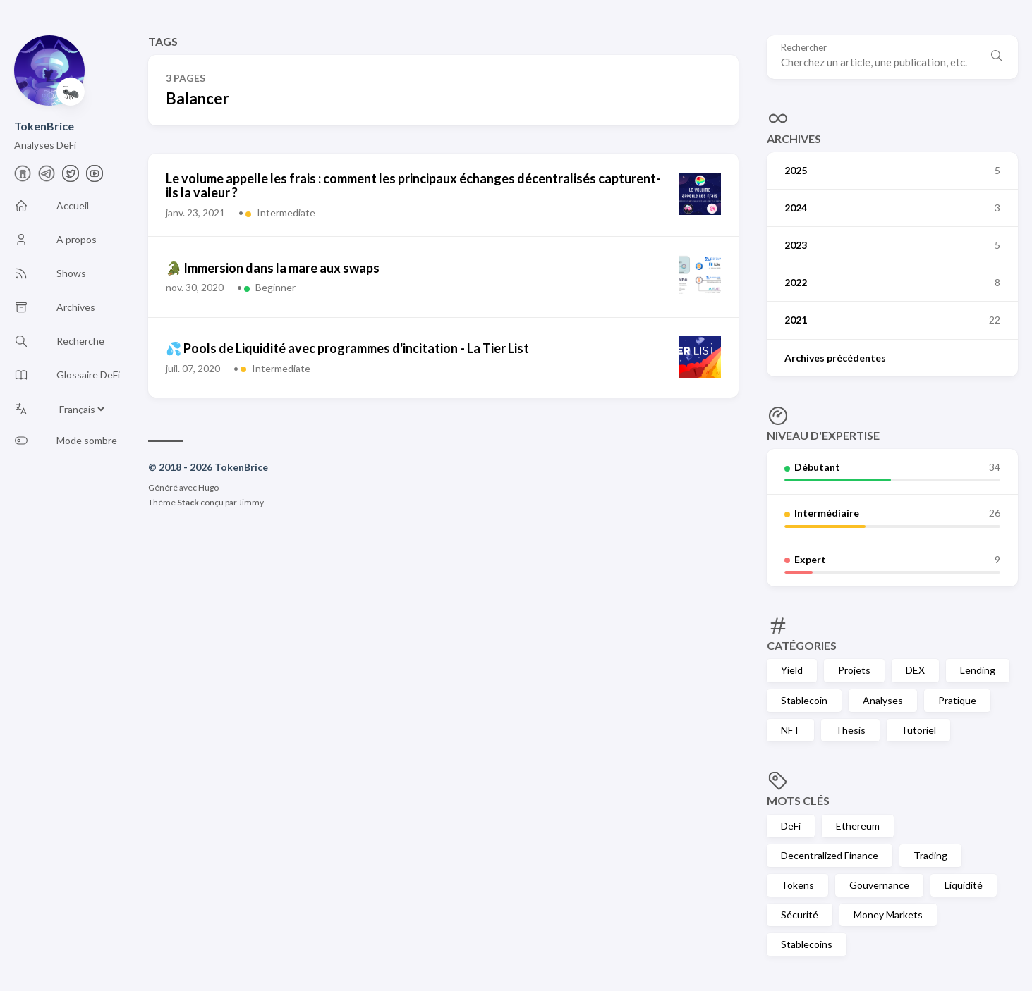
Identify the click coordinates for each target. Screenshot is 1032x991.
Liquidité (964, 885)
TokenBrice (44, 126)
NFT (790, 730)
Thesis (850, 730)
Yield (792, 670)
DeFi (791, 826)
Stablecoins (806, 944)
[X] (70, 177)
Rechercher (804, 47)
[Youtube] (94, 177)
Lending (977, 670)
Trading (930, 855)
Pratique (957, 700)
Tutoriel (918, 730)
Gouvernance (879, 885)
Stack (188, 502)
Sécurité (799, 915)
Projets (854, 670)
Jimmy (251, 502)
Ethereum (858, 826)
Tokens (797, 885)
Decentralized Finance (829, 855)
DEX (915, 670)
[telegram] (46, 177)
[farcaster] (22, 177)
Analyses (883, 700)
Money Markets (888, 915)
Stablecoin (804, 700)
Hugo (208, 487)
